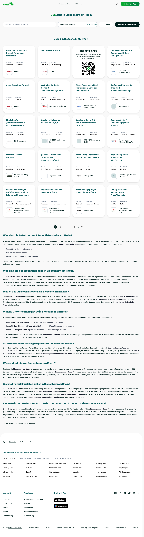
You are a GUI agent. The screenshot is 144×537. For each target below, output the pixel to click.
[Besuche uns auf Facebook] (124, 493)
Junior (5, 508)
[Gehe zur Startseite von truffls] (8, 4)
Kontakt (27, 504)
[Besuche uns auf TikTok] (129, 493)
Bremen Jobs (77, 468)
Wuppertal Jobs (101, 476)
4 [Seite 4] (69, 227)
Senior (5, 512)
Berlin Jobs (7, 463)
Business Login (29, 516)
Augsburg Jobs (124, 468)
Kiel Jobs (29, 468)
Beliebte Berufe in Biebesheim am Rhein (34, 458)
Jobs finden (12, 442)
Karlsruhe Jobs (124, 463)
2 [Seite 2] (60, 227)
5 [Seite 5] (74, 227)
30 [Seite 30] (82, 227)
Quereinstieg (8, 516)
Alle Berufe (7, 504)
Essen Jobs (76, 472)
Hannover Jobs (101, 468)
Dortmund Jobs (77, 463)
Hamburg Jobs (8, 468)
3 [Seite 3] (64, 227)
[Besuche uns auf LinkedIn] (120, 493)
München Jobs (8, 472)
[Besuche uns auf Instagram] (115, 493)
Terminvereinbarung (32, 512)
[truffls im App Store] (61, 500)
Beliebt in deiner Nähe (62, 458)
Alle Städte (123, 476)
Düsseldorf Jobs (55, 468)
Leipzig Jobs (53, 476)
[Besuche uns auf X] (134, 493)
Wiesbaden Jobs (125, 472)
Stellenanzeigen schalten (33, 499)
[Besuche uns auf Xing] (139, 493)
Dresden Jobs (77, 476)
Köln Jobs (6, 476)
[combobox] (29, 25)
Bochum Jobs (31, 463)
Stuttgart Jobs (54, 472)
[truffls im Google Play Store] (61, 506)
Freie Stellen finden (127, 24)
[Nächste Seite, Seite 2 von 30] (87, 227)
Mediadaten (28, 508)
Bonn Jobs (29, 472)
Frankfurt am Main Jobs (57, 463)
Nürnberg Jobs (101, 463)
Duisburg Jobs (101, 472)
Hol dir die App (130, 4)
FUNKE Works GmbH (15, 528)
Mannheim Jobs (31, 476)
